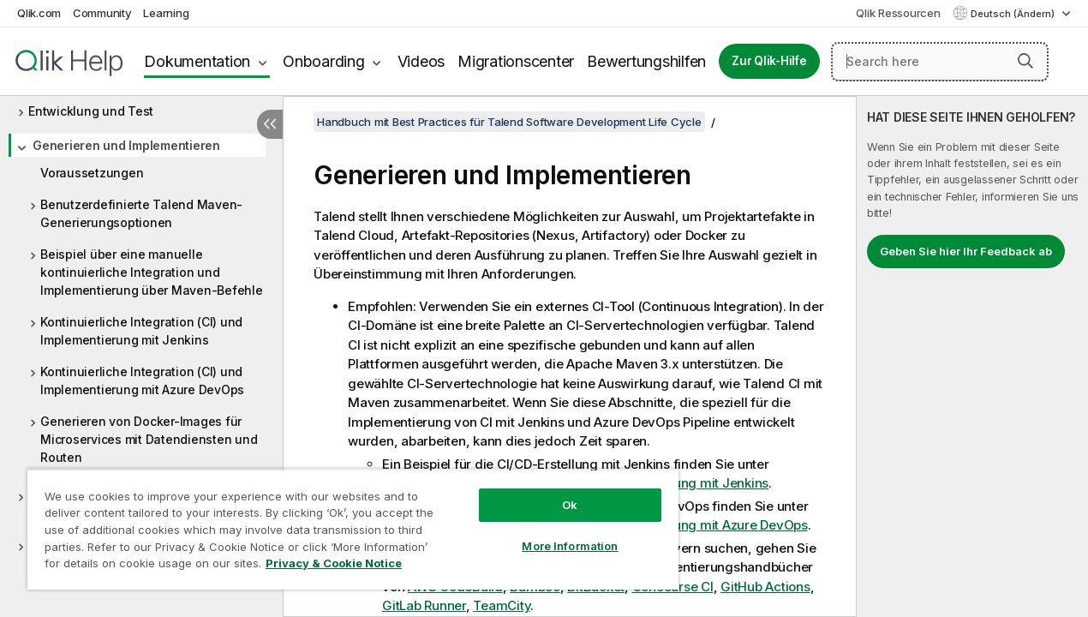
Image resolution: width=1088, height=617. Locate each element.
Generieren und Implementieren (126, 145)
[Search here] (940, 62)
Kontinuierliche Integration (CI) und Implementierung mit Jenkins (141, 330)
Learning (165, 13)
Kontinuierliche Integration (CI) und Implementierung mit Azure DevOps (142, 380)
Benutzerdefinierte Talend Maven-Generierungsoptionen (141, 213)
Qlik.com (39, 13)
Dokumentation (197, 61)
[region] (343, 523)
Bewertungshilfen (646, 61)
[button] (1025, 60)
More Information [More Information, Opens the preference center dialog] (553, 533)
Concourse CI (673, 586)
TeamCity (501, 605)
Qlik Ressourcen (898, 13)
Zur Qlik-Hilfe (769, 61)
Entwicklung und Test (90, 111)
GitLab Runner (424, 605)
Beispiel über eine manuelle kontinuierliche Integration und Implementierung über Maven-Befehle (151, 272)
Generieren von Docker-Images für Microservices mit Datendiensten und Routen (148, 439)
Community (102, 13)
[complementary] (972, 356)
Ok (552, 492)
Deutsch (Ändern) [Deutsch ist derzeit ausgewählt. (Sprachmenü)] (1014, 14)
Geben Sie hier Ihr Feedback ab (966, 251)
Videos (421, 61)
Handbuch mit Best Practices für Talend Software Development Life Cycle (509, 122)
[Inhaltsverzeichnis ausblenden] (270, 124)
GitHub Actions (765, 586)
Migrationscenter (515, 61)
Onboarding (324, 61)
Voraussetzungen (91, 172)
